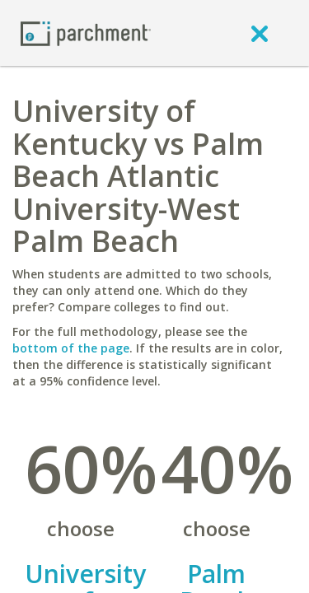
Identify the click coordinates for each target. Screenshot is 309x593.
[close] (259, 33)
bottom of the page (70, 348)
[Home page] (86, 32)
